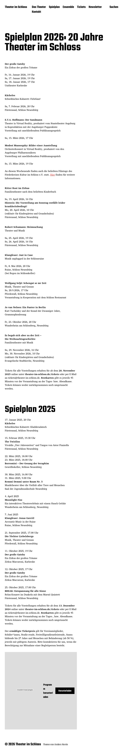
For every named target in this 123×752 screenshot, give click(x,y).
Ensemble (68, 7)
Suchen (114, 7)
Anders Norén (61, 745)
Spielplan (54, 7)
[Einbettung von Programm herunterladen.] (25, 690)
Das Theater (39, 7)
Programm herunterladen (48, 691)
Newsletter (95, 7)
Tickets (81, 7)
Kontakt (36, 12)
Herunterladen (64, 691)
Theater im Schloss (16, 7)
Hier (52, 175)
